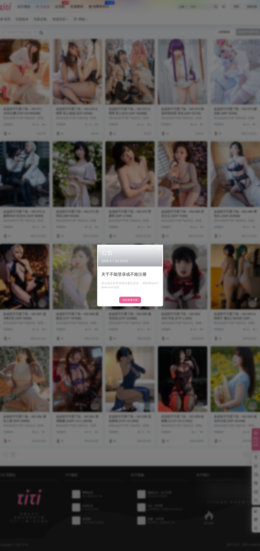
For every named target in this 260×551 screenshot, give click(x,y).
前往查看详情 (130, 300)
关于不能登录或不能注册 (124, 274)
